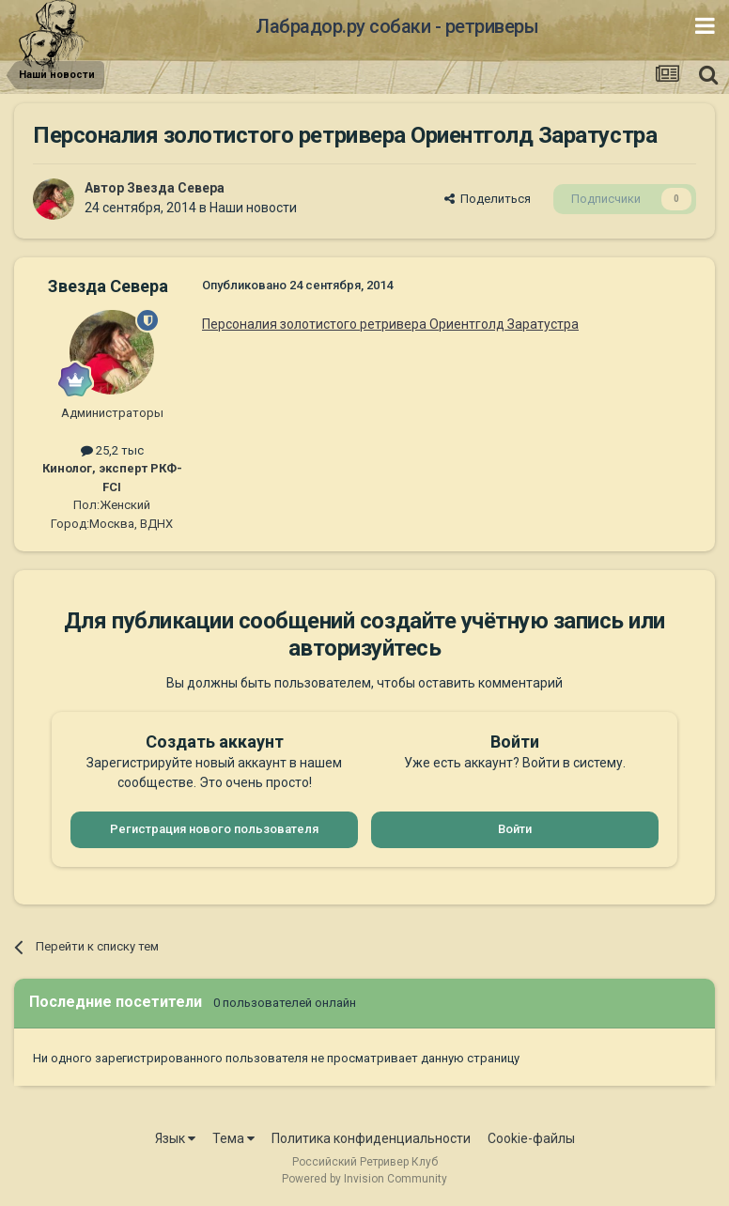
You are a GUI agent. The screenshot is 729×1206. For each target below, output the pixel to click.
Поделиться (487, 199)
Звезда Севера (176, 187)
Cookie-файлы (531, 1138)
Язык (175, 1138)
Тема (233, 1138)
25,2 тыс (112, 450)
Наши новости (253, 207)
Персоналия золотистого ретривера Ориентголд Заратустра (390, 324)
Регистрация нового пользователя (214, 829)
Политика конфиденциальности (371, 1138)
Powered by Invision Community (364, 1178)
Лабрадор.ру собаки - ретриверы (397, 26)
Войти (515, 829)
